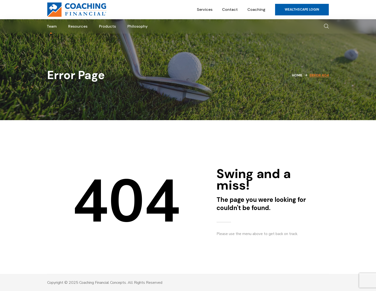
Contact (230, 9)
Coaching (256, 9)
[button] (302, 9)
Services (204, 9)
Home (297, 75)
